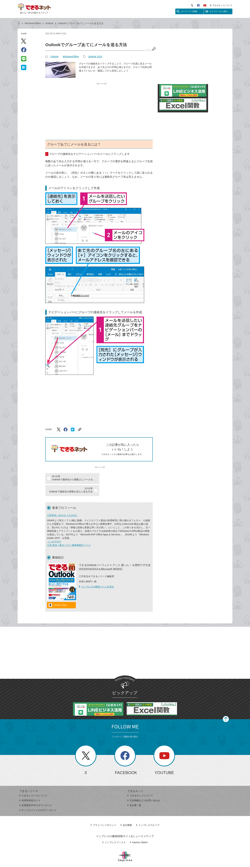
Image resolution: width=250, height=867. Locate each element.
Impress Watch (139, 830)
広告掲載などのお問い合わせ (143, 788)
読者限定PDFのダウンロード (35, 793)
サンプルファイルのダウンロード (38, 798)
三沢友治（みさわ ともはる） (62, 503)
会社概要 (126, 813)
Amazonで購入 (60, 593)
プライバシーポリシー (103, 813)
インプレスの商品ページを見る (96, 574)
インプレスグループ (147, 813)
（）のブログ (54, 529)
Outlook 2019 (95, 56)
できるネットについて (221, 5)
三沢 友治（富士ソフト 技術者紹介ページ (69, 533)
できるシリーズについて (33, 783)
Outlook (49, 23)
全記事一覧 (134, 793)
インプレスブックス (114, 830)
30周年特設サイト (30, 788)
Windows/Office (33, 23)
